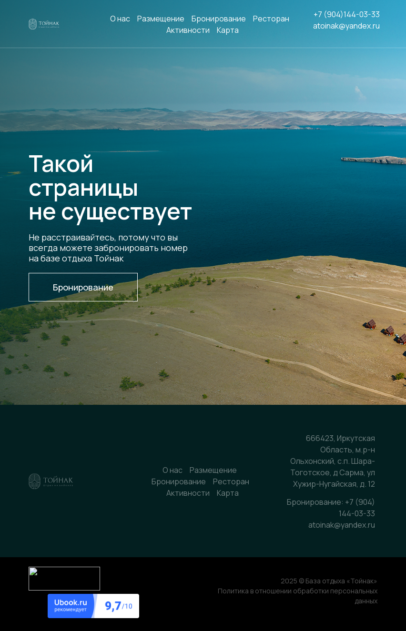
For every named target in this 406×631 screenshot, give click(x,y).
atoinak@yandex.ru (346, 25)
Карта (228, 30)
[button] (83, 287)
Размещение (160, 18)
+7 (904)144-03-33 (347, 14)
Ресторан (271, 18)
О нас (120, 18)
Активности (188, 30)
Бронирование (219, 18)
